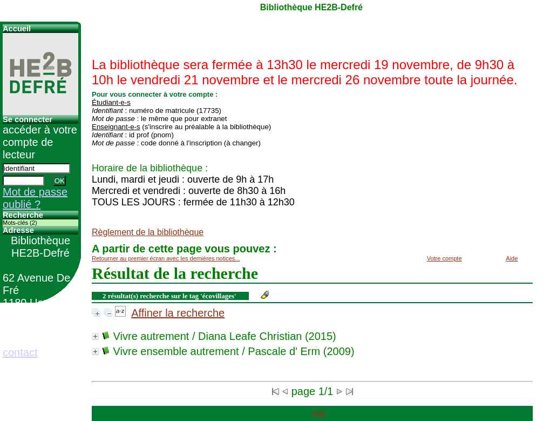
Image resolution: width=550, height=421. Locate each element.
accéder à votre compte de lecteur (40, 142)
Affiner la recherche (178, 313)
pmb (318, 413)
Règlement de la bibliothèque (147, 232)
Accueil (17, 28)
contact (20, 352)
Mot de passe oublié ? (35, 198)
